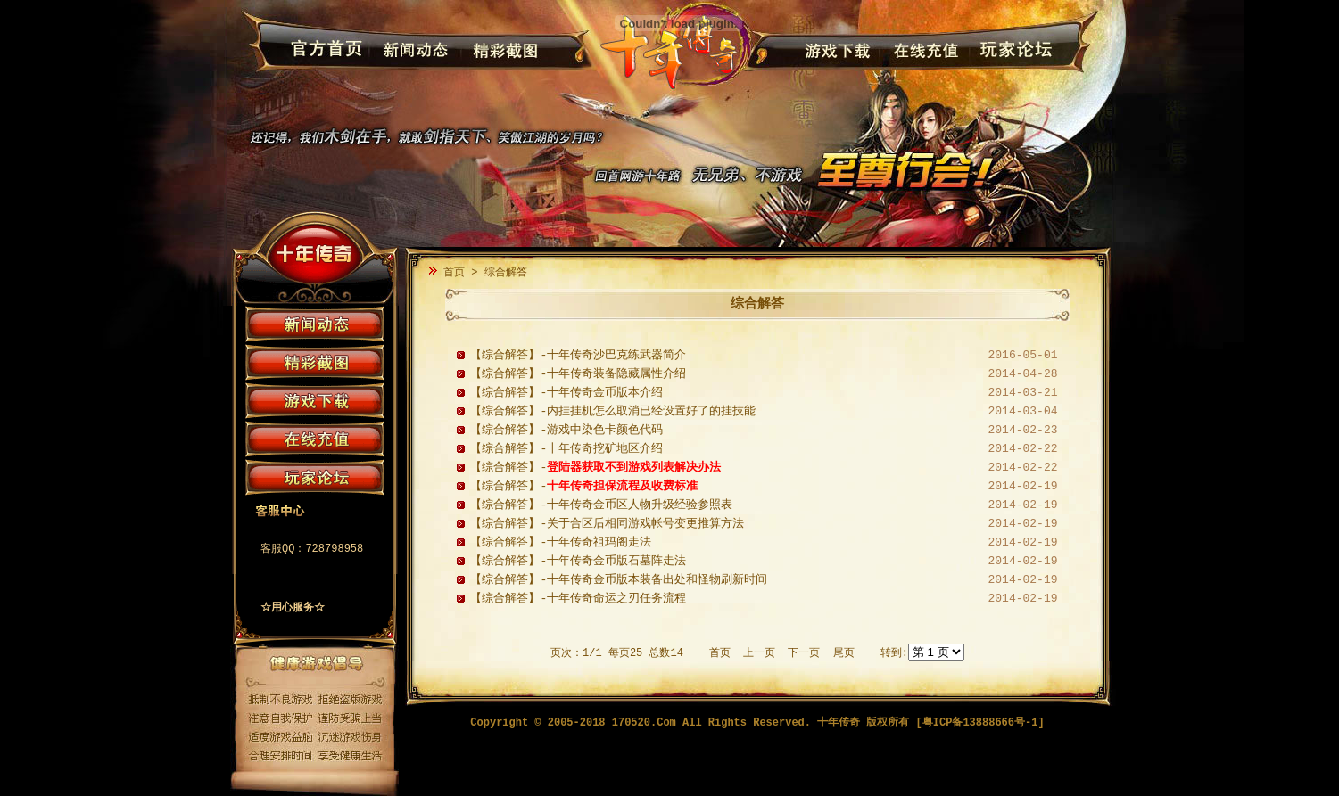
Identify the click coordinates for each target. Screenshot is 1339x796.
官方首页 (324, 50)
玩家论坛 (1011, 50)
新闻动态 (412, 50)
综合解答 (505, 273)
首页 (454, 273)
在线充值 (923, 50)
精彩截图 (501, 50)
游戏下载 (834, 50)
